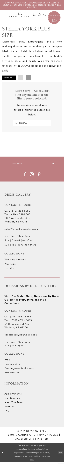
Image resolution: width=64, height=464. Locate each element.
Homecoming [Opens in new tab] (12, 365)
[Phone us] (34, 15)
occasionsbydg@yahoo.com (21, 336)
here (32, 461)
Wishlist (9, 408)
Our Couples (12, 399)
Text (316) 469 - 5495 (18, 322)
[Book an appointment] (54, 17)
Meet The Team (13, 404)
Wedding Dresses (15, 261)
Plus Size (10, 265)
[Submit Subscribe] (55, 165)
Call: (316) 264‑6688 (17, 212)
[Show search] (39, 15)
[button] (5, 15)
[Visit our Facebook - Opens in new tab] (25, 176)
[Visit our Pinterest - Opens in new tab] (39, 176)
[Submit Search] (16, 123)
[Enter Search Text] (32, 123)
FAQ (7, 412)
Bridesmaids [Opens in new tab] (11, 374)
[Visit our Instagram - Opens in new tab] (32, 176)
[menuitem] (5, 15)
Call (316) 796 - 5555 (17, 318)
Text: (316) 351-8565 (17, 216)
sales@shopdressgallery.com (21, 230)
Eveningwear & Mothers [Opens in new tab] (19, 370)
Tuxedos (9, 269)
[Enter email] (32, 165)
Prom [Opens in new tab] (7, 361)
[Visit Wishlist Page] (45, 15)
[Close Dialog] (3, 454)
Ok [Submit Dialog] (60, 454)
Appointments (13, 395)
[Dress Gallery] (20, 15)
